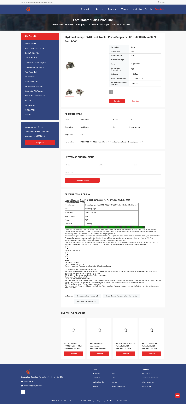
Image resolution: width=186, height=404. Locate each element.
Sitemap (114, 382)
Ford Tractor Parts (66, 25)
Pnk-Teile (28, 101)
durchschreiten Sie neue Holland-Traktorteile (121, 296)
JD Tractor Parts (30, 43)
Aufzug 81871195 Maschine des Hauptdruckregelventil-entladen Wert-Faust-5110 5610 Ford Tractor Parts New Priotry (99, 346)
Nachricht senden (82, 180)
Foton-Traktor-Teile (31, 81)
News (113, 373)
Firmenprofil (96, 373)
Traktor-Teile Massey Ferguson (35, 62)
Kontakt (95, 386)
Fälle (113, 378)
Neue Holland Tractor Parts (34, 48)
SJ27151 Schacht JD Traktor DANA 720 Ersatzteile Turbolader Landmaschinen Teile (150, 346)
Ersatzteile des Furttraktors (86, 301)
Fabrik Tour (96, 378)
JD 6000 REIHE (30, 110)
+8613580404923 (43, 132)
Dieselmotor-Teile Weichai (34, 91)
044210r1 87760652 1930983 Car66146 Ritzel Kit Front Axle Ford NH (73, 346)
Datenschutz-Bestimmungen (119, 386)
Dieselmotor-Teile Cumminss (35, 96)
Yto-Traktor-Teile (30, 77)
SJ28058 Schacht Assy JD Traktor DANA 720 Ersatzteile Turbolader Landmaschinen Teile (125, 346)
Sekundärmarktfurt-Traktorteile (88, 296)
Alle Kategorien (146, 386)
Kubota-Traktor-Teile (32, 53)
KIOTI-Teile (28, 115)
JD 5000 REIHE (30, 105)
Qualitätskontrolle (98, 382)
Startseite (55, 25)
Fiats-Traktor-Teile (31, 72)
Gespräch (40, 143)
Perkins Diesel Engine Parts (34, 67)
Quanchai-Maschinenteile (33, 86)
